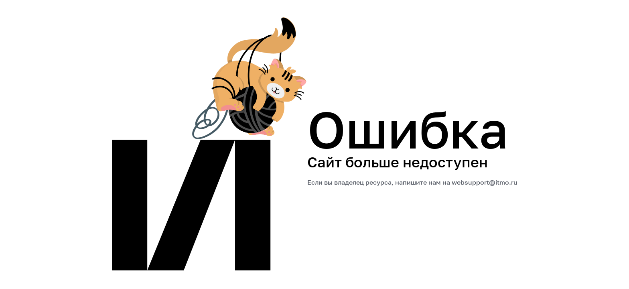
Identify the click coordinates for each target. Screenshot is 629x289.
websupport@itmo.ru (484, 182)
